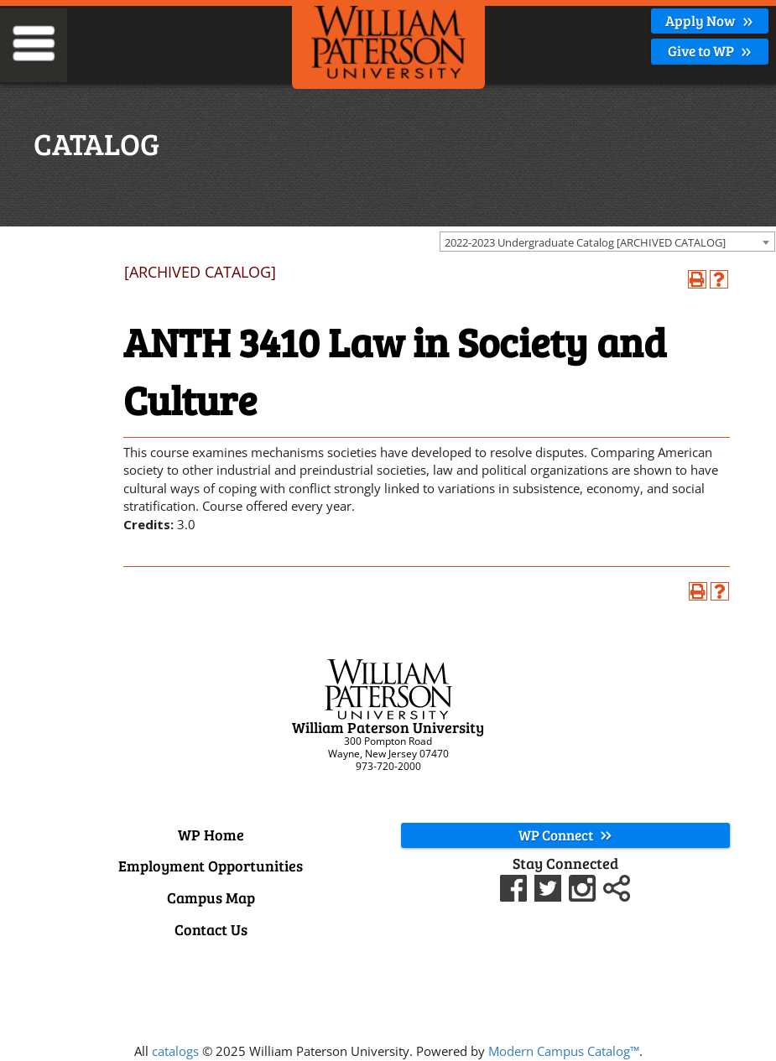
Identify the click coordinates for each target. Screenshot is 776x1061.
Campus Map (211, 897)
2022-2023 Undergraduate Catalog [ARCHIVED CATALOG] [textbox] (585, 242)
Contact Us (210, 929)
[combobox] (607, 241)
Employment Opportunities (210, 866)
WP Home (211, 834)
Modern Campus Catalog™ (563, 1051)
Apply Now (709, 20)
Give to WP (710, 50)
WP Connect (565, 835)
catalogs (175, 1051)
